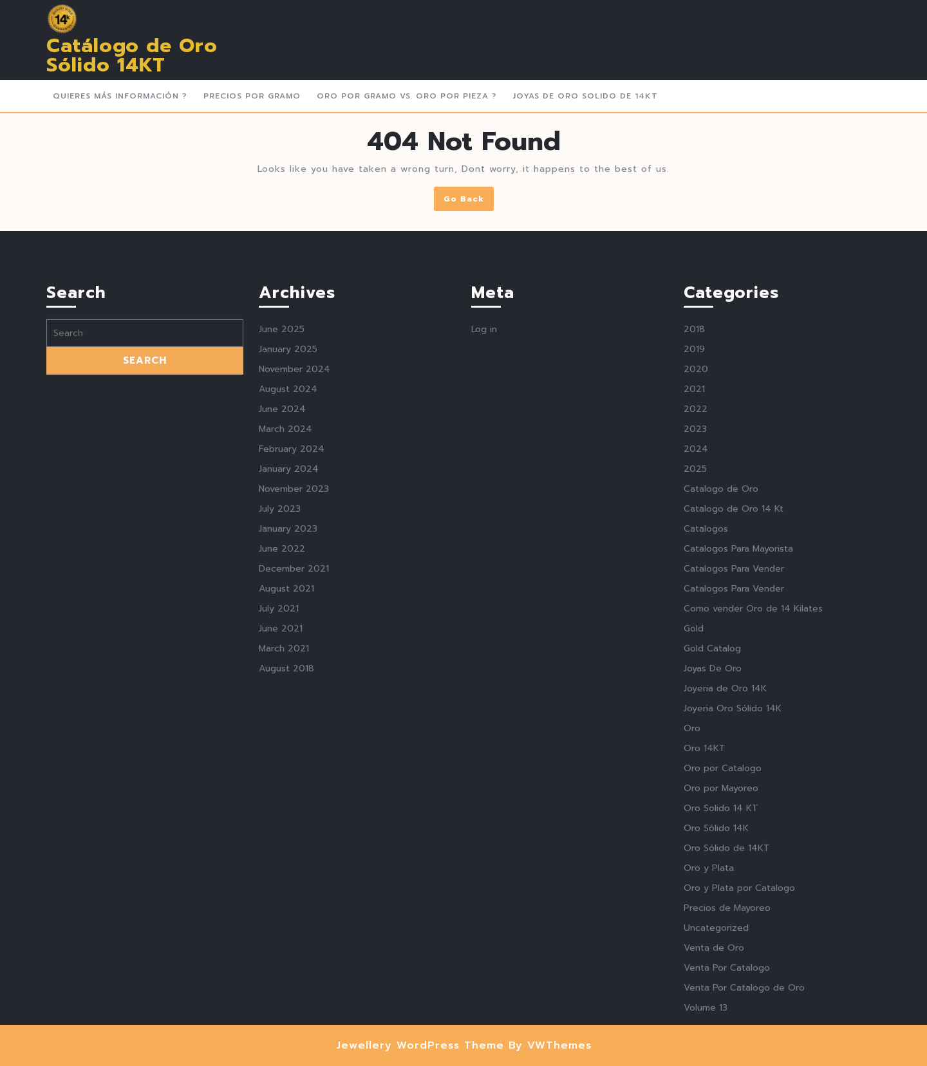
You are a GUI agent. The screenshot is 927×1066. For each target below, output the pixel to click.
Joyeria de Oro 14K (725, 902)
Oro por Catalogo (723, 982)
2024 (696, 662)
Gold (694, 842)
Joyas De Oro (713, 882)
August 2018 (286, 882)
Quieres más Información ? (120, 96)
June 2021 (281, 842)
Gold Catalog (712, 862)
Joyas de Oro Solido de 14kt (585, 96)
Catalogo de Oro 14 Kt (733, 722)
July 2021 (279, 822)
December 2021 (294, 782)
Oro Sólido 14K (716, 1042)
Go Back (469, 201)
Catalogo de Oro (721, 702)
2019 (694, 563)
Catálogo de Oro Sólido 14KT (132, 55)
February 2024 (291, 662)
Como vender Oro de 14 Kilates (753, 822)
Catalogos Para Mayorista (738, 762)
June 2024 (282, 623)
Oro (692, 942)
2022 (695, 623)
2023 (695, 643)
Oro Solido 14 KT (721, 1022)
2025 (695, 682)
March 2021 (284, 862)
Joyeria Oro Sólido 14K (733, 922)
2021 (694, 603)
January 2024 (289, 682)
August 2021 (286, 802)
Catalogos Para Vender (734, 782)
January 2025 (288, 563)
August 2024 (288, 603)
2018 (694, 543)
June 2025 (281, 543)
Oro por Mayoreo (721, 1002)
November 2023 (294, 702)
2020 (696, 583)
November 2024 (294, 583)
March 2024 (285, 643)
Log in (484, 543)
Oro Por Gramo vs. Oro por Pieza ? (407, 96)
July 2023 (280, 722)
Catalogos (706, 742)
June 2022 (282, 762)
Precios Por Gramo (252, 96)
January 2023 (288, 742)
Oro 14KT (705, 962)
